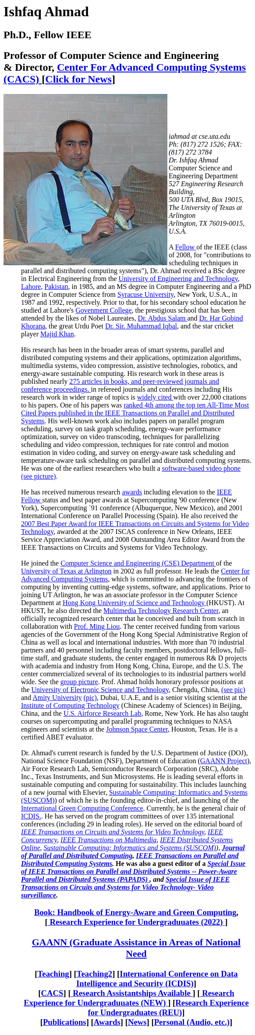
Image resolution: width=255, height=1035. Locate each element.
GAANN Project (223, 761)
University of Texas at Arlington (66, 571)
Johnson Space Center (137, 729)
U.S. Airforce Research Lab (102, 713)
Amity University (56, 697)
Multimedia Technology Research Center (160, 610)
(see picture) (38, 476)
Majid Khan (57, 334)
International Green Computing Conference (82, 808)
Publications (64, 1022)
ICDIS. (31, 816)
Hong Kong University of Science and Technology (134, 602)
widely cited (155, 397)
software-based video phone (201, 468)
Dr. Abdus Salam (163, 318)
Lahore (31, 286)
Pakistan (56, 286)
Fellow (185, 247)
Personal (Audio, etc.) (192, 1022)
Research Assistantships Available (132, 993)
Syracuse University (145, 294)
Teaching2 (94, 973)
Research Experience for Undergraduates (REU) (168, 1007)
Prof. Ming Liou (97, 626)
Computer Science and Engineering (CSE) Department (138, 563)
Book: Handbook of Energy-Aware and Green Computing (135, 912)
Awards (107, 1022)
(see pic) (233, 689)
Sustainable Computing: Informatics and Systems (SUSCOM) (130, 847)
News (137, 1022)
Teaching (53, 973)
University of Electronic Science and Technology (100, 689)
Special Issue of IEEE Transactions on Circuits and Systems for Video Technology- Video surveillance (125, 887)
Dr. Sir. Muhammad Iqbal (141, 326)
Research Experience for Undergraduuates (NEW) (129, 997)
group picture (79, 681)
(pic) (90, 697)
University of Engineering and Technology (178, 278)
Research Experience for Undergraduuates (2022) (136, 922)
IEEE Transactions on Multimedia (108, 840)
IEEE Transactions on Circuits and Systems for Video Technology (112, 832)
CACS (52, 993)
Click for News (78, 79)
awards (132, 492)
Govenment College (103, 310)
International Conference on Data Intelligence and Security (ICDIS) (157, 978)
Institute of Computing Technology (70, 705)
